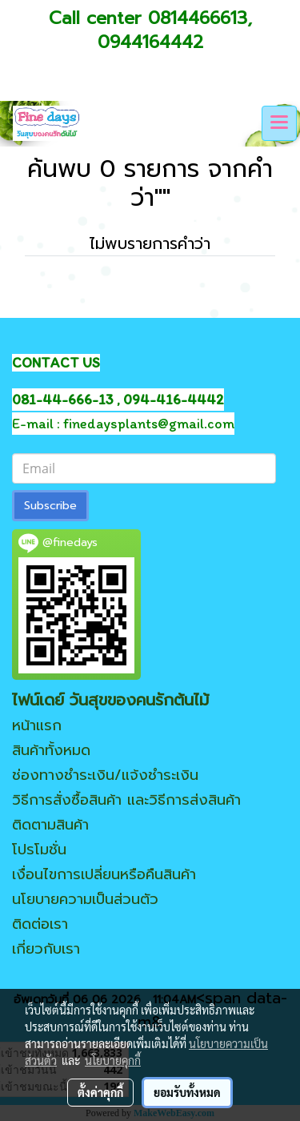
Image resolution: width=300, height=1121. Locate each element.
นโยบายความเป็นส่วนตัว (85, 899)
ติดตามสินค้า (50, 825)
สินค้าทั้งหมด (51, 750)
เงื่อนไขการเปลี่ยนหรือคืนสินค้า (104, 874)
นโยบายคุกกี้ (113, 1060)
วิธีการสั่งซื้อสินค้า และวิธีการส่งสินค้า (126, 800)
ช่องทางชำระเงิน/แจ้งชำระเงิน (105, 775)
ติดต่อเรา (40, 924)
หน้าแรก (37, 725)
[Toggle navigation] (279, 123)
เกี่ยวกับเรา (46, 949)
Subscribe (50, 505)
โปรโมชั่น (39, 849)
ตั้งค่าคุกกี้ (100, 1092)
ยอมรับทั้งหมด (187, 1092)
